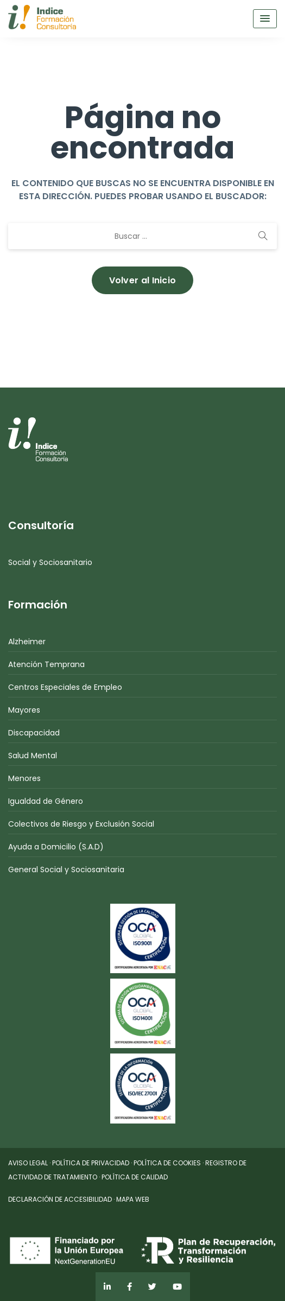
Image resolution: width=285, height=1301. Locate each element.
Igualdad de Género (45, 801)
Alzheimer (27, 641)
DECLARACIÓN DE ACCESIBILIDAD (60, 1199)
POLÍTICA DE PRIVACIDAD (90, 1162)
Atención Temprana (46, 664)
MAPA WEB (132, 1199)
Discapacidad (34, 732)
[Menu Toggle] (265, 18)
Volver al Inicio (142, 280)
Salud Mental (32, 755)
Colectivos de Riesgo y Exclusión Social (81, 823)
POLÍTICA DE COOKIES (167, 1162)
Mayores (24, 710)
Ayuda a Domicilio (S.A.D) (56, 846)
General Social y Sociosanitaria (66, 869)
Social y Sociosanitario (50, 562)
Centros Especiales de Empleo (65, 687)
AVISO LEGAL (28, 1162)
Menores (24, 778)
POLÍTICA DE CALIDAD (135, 1177)
